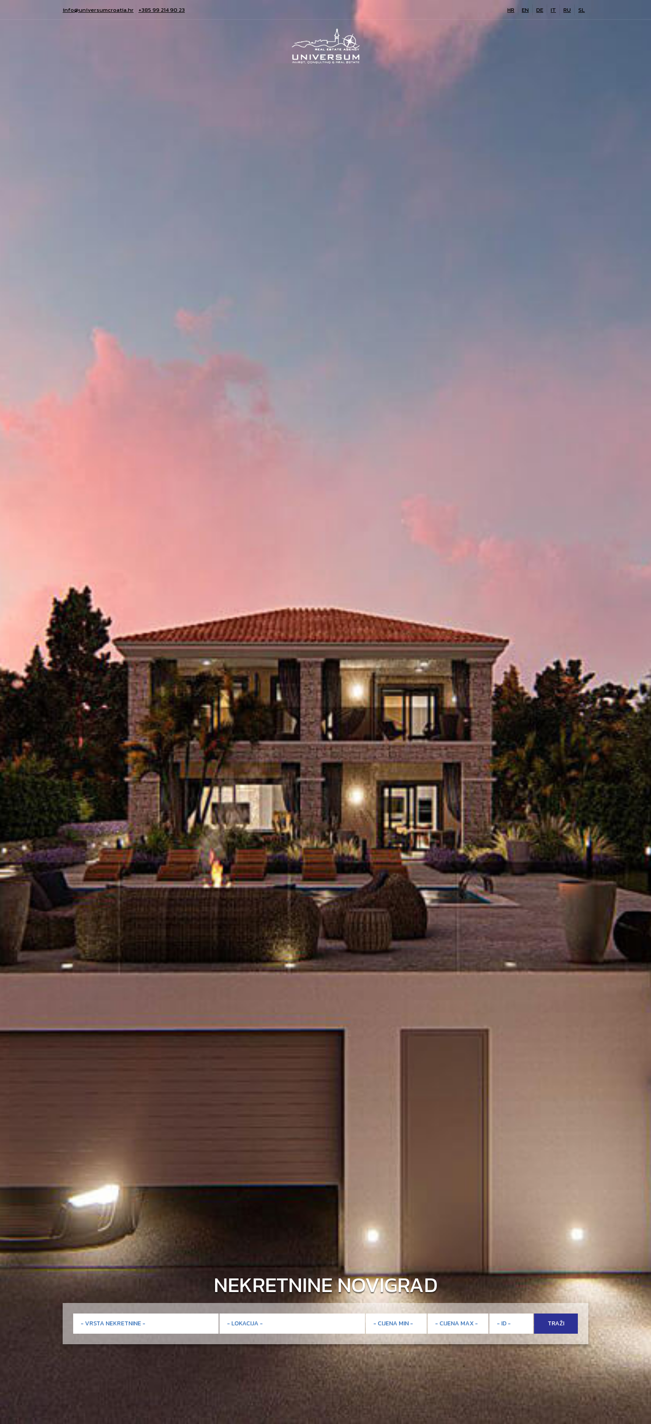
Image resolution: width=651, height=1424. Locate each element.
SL (581, 10)
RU (567, 10)
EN (525, 10)
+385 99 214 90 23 (161, 10)
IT (553, 10)
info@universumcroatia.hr (98, 10)
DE (539, 10)
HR (510, 10)
